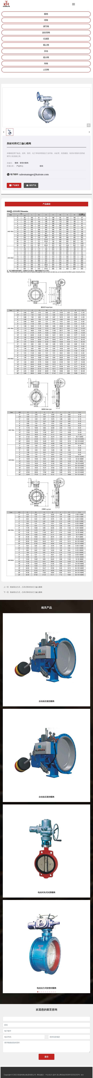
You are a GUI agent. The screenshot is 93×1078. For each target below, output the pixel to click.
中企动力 (48, 1075)
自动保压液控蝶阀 (46, 701)
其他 (46, 51)
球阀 (46, 20)
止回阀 (46, 70)
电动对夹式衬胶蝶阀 (46, 892)
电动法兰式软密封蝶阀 (46, 988)
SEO (82, 1075)
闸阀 (46, 63)
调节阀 (46, 26)
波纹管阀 (46, 32)
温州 (54, 1075)
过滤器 (46, 39)
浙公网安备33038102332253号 (68, 1075)
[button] (37, 991)
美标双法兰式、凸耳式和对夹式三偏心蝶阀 (26, 587)
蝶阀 (46, 14)
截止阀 (46, 45)
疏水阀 (46, 57)
